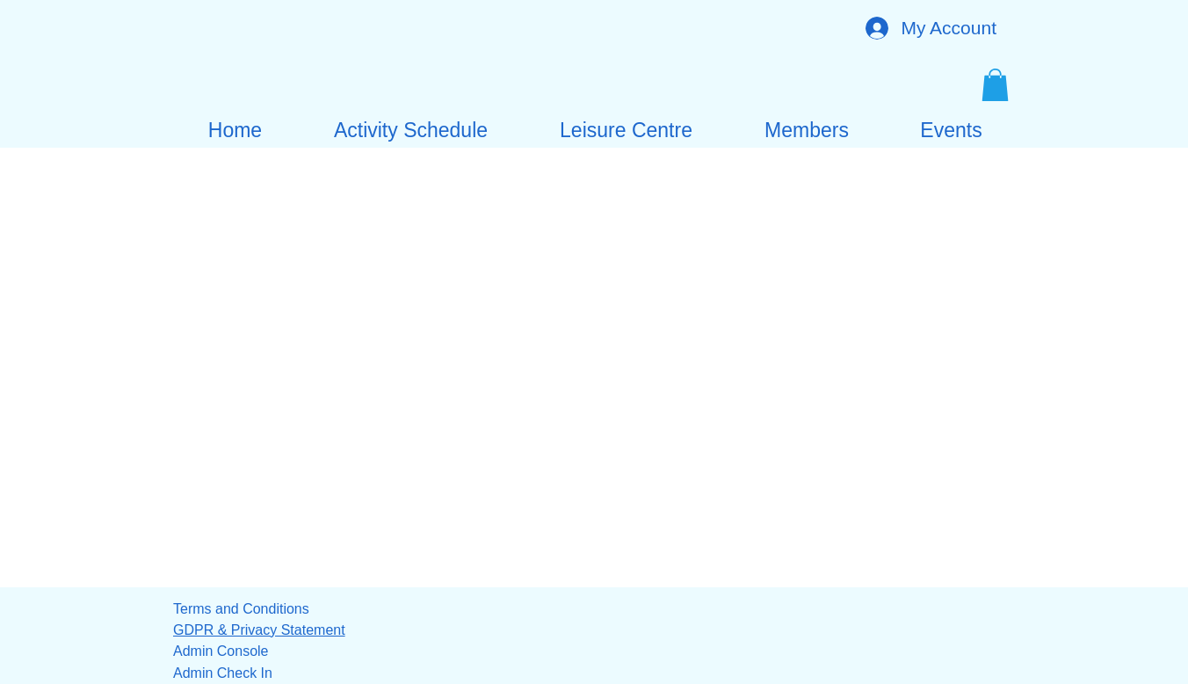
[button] (995, 85)
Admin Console (221, 651)
